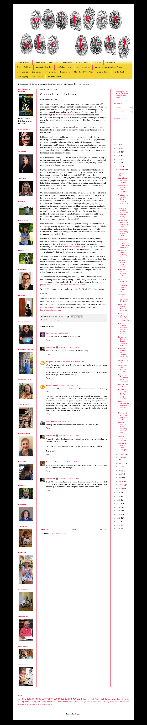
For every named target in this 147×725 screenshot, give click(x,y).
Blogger (78, 714)
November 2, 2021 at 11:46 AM (67, 462)
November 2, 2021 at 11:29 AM (69, 436)
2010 (119, 529)
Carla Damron (43, 704)
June (120, 471)
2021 (119, 166)
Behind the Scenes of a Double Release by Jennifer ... (123, 341)
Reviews (50, 704)
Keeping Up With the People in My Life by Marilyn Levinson (122, 95)
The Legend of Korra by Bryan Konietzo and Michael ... (123, 200)
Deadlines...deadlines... (123, 386)
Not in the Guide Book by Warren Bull (123, 273)
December (122, 169)
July (120, 467)
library (57, 320)
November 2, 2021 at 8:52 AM (73, 362)
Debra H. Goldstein (24, 67)
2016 (119, 507)
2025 (119, 152)
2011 (119, 525)
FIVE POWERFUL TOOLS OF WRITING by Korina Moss (123, 329)
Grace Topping (22, 77)
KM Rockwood (51, 386)
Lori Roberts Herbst (64, 67)
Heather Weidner (54, 77)
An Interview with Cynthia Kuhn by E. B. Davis (123, 223)
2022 (119, 163)
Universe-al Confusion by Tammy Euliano (122, 254)
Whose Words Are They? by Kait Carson (123, 189)
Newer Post (45, 529)
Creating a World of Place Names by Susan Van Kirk (122, 428)
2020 (119, 493)
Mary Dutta (110, 62)
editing (20, 704)
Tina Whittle (114, 702)
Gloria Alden (27, 704)
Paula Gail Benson (24, 62)
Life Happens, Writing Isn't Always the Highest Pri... (123, 317)
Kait (47, 333)
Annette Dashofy (82, 62)
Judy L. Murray (50, 72)
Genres (95, 702)
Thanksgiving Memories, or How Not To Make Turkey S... (123, 213)
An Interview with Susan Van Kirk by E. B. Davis (123, 298)
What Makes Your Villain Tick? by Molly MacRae (123, 394)
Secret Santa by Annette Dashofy (122, 180)
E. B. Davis (97, 62)
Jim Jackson (50, 320)
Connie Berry (40, 62)
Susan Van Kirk (37, 77)
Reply (48, 340)
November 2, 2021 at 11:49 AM (69, 479)
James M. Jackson (83, 67)
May (120, 474)
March (121, 481)
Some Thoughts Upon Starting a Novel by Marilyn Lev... (122, 285)
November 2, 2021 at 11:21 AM (68, 421)
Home (74, 529)
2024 (119, 156)
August (121, 463)
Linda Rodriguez (103, 72)
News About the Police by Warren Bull (122, 416)
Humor (100, 702)
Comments (120, 112)
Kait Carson (67, 62)
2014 (119, 514)
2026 (119, 148)
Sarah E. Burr (54, 62)
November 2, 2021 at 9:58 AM (67, 386)
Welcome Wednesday (54, 698)
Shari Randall (51, 462)
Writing (36, 698)
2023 (119, 159)
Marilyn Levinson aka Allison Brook (108, 67)
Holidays (107, 702)
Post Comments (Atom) (58, 533)
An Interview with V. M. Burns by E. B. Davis (123, 369)
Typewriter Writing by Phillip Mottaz (122, 263)
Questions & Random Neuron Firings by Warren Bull (123, 353)
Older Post (102, 529)
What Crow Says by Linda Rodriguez (122, 447)
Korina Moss (65, 72)
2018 (119, 500)
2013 (119, 518)
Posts (118, 108)
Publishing (31, 702)
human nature (36, 704)
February (122, 485)
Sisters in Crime (73, 702)
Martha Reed (118, 72)
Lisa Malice (36, 72)
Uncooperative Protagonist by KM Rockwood (123, 378)
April (120, 478)
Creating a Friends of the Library (122, 438)
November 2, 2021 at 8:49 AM (69, 348)
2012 (119, 522)
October (122, 454)
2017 (119, 504)
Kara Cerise (51, 702)
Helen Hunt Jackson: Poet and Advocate (122, 308)
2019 (119, 497)
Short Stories (62, 702)
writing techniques (86, 702)
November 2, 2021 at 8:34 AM (60, 333)
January (121, 488)
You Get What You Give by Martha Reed (123, 233)
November (122, 173)
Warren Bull (88, 699)
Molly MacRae (22, 72)
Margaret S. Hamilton (44, 67)
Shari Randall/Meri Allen (83, 72)
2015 (119, 511)
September (122, 458)
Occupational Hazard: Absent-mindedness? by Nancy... (123, 243)
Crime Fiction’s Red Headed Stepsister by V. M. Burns (123, 406)
